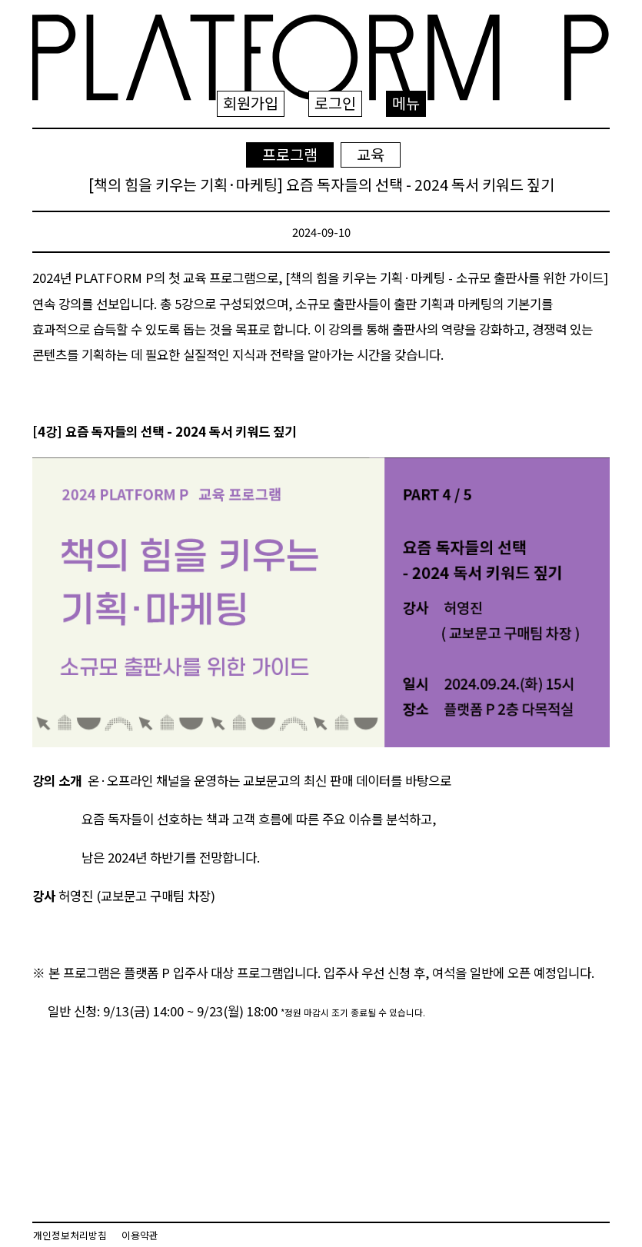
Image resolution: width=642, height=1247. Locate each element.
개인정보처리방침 (70, 1235)
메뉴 (406, 102)
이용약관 (139, 1235)
